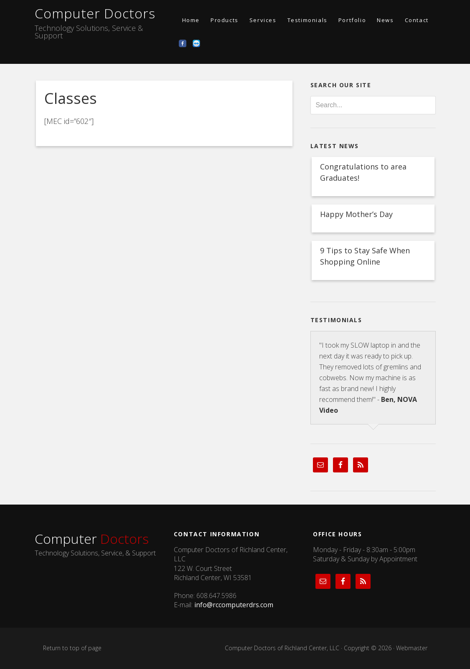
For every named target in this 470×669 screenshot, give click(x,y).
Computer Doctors (95, 13)
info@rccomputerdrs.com (233, 604)
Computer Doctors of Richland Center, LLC (282, 648)
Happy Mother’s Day (356, 214)
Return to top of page (72, 648)
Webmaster (411, 648)
